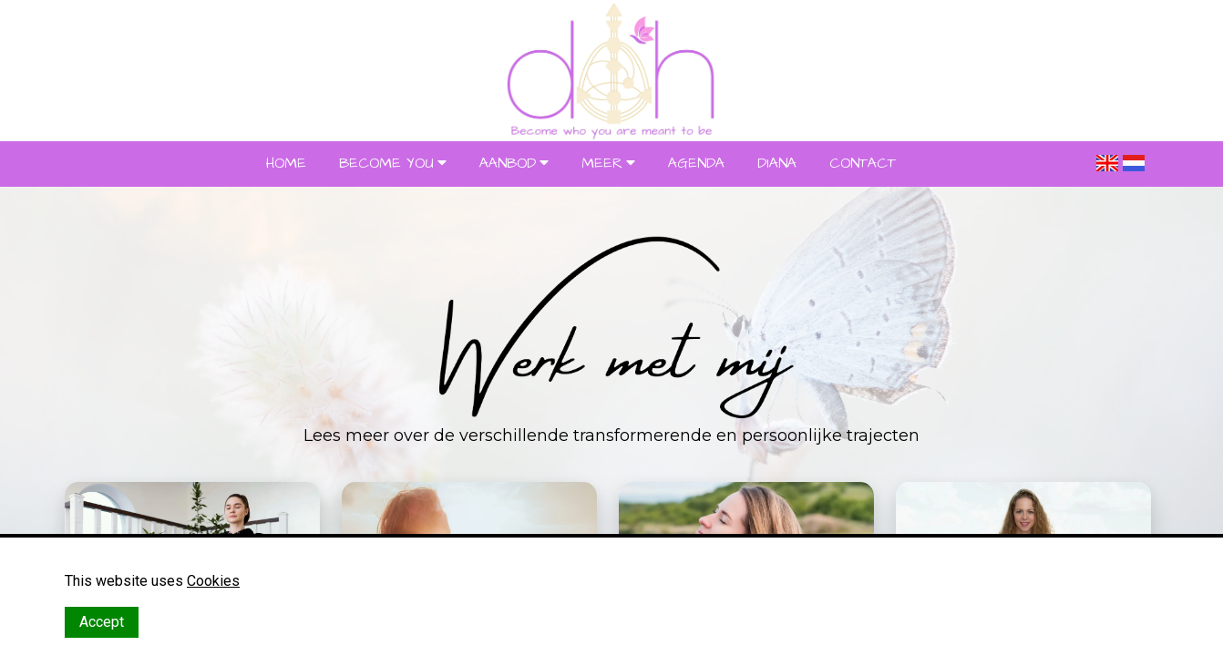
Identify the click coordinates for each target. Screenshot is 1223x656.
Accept (101, 621)
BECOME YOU (386, 163)
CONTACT (862, 163)
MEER (601, 163)
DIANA (776, 163)
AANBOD (507, 163)
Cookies (213, 580)
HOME (286, 163)
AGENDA (696, 163)
